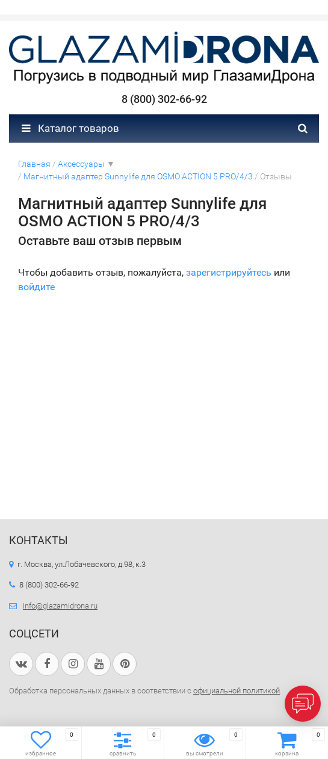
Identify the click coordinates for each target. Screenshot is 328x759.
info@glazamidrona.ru (60, 605)
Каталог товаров (70, 128)
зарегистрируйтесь (228, 272)
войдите (36, 287)
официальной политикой (236, 690)
